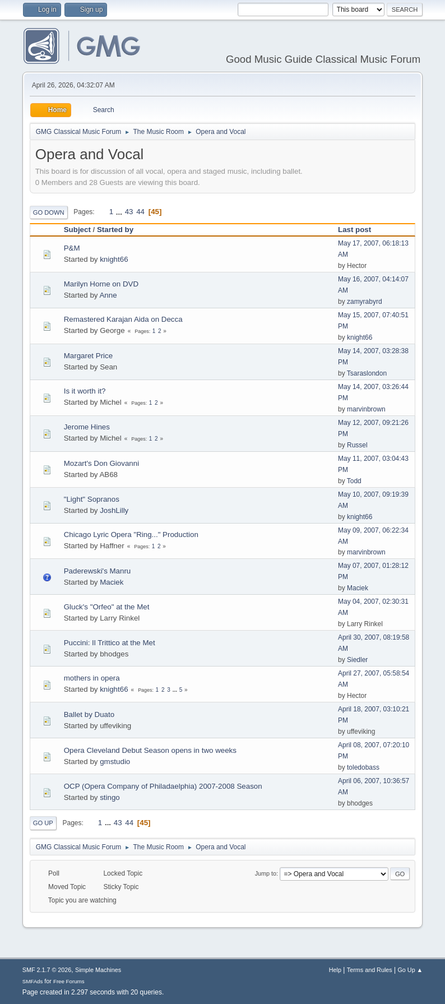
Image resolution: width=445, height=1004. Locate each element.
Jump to (265, 873)
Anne (108, 295)
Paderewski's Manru (97, 571)
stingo (110, 797)
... (120, 211)
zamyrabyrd (364, 302)
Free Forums (69, 981)
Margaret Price (88, 355)
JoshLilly (114, 510)
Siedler (357, 660)
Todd (354, 481)
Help (335, 969)
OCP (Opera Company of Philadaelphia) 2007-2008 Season (163, 786)
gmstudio (115, 761)
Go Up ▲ (410, 969)
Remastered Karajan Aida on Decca (123, 319)
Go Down (48, 212)
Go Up (43, 823)
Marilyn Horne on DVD (101, 284)
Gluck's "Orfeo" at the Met (107, 607)
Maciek (111, 582)
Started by (115, 229)
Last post (359, 229)
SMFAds (32, 981)
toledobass (363, 767)
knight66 (114, 259)
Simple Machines (98, 969)
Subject (77, 229)
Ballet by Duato (89, 714)
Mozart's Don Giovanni (101, 463)
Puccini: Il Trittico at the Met (109, 643)
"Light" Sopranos (91, 499)
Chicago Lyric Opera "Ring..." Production (131, 534)
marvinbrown (366, 409)
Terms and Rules (369, 969)
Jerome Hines (87, 427)
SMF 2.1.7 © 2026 (47, 969)
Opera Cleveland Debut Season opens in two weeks (150, 750)
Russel (357, 445)
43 (129, 211)
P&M (72, 248)
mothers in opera (92, 678)
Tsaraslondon (367, 373)
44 (140, 211)
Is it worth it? (85, 391)
